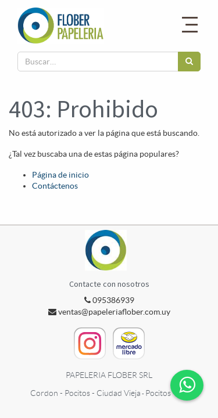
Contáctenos (55, 185)
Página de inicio (60, 174)
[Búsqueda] (189, 61)
